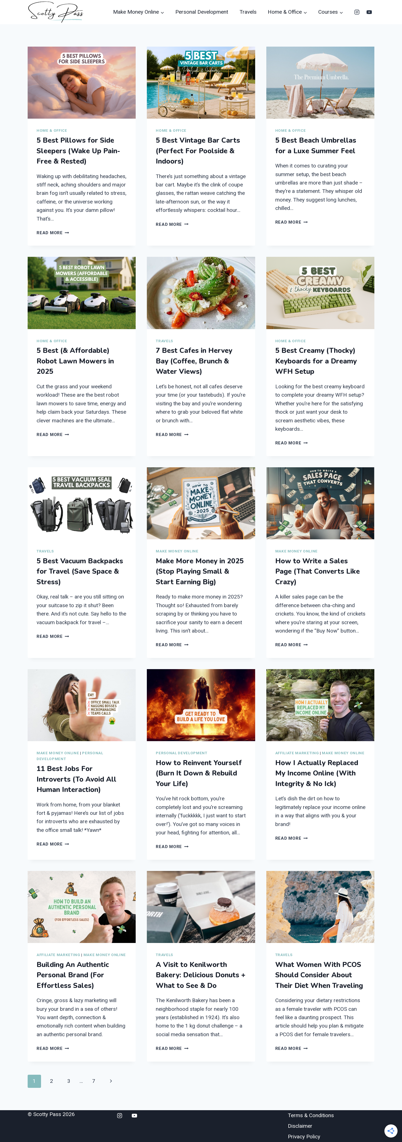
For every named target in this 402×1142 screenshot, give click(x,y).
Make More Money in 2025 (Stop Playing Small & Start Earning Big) (200, 571)
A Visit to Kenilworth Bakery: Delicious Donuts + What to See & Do (200, 975)
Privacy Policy (304, 1136)
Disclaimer (300, 1126)
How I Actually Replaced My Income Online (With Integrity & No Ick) (316, 773)
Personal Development (201, 12)
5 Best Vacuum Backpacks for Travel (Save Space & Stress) (80, 571)
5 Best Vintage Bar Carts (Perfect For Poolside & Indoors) (198, 151)
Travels (248, 12)
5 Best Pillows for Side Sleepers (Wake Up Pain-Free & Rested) (78, 151)
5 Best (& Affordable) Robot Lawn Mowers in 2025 (75, 361)
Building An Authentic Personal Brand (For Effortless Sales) (73, 975)
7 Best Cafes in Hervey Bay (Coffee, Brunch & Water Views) (194, 361)
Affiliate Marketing (297, 753)
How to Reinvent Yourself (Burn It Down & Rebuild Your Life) (199, 773)
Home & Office (52, 130)
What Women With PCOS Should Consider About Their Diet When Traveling (319, 975)
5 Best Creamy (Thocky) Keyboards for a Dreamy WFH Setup (316, 361)
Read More (53, 232)
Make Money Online (177, 551)
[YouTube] (369, 12)
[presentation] (82, 83)
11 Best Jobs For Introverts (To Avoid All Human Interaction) (76, 779)
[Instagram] (356, 12)
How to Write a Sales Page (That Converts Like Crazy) (317, 571)
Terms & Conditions (311, 1115)
